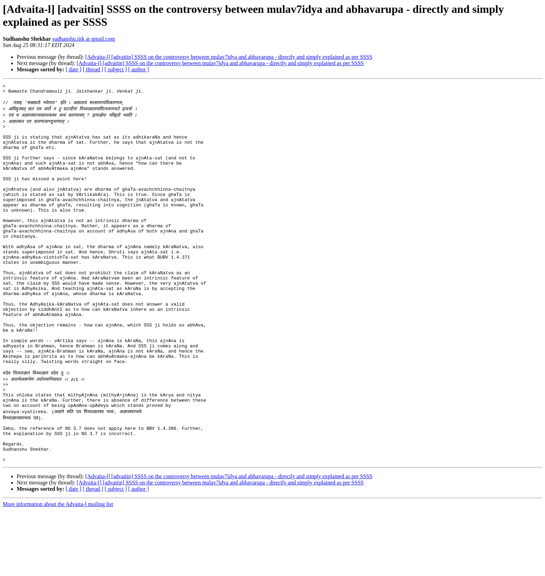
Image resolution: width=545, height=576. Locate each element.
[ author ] (138, 69)
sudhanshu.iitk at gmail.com (83, 39)
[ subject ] (116, 69)
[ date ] (73, 69)
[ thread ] (93, 69)
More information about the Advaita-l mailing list (58, 570)
